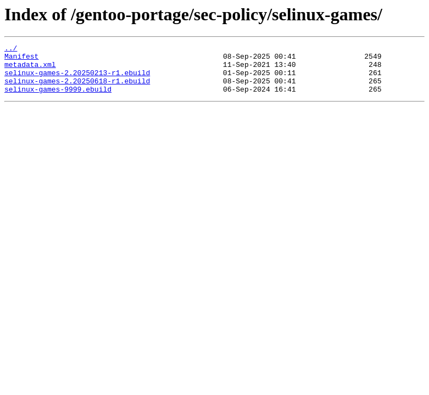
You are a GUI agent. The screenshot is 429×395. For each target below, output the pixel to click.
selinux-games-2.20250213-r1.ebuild (77, 79)
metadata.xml (30, 69)
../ (10, 49)
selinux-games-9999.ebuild (58, 99)
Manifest (21, 59)
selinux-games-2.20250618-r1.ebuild (77, 89)
